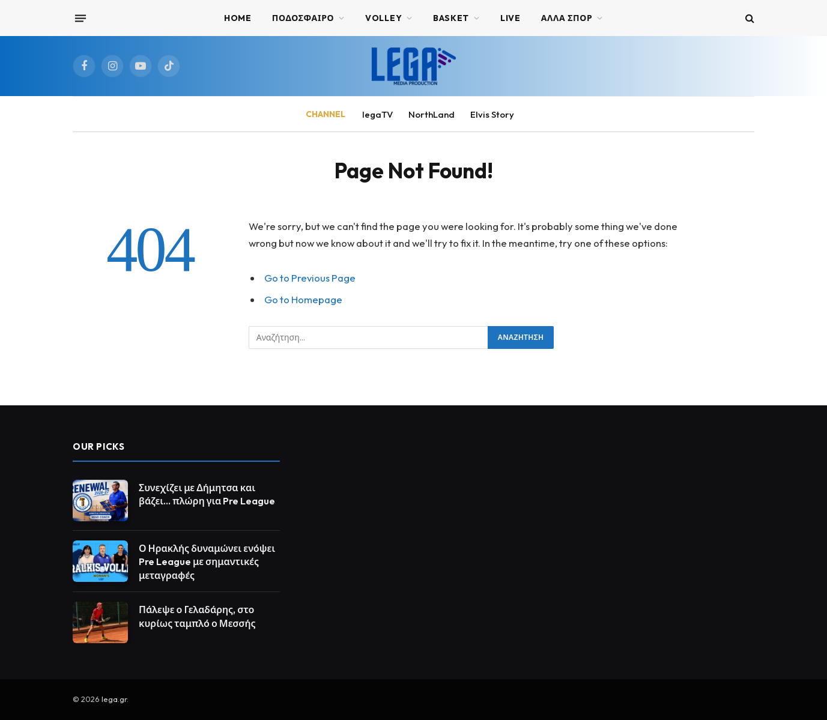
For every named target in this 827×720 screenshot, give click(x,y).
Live (510, 18)
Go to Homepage (303, 299)
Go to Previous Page (310, 277)
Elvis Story (492, 114)
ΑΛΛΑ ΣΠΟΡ (567, 18)
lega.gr (114, 699)
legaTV (377, 114)
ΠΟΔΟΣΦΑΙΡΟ (303, 18)
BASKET (451, 18)
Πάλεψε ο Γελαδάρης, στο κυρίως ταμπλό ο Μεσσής (197, 616)
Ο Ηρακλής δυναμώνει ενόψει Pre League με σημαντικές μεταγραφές (207, 562)
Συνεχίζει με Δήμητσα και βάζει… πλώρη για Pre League (207, 494)
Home (238, 18)
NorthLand (431, 114)
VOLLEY (383, 18)
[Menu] (80, 18)
